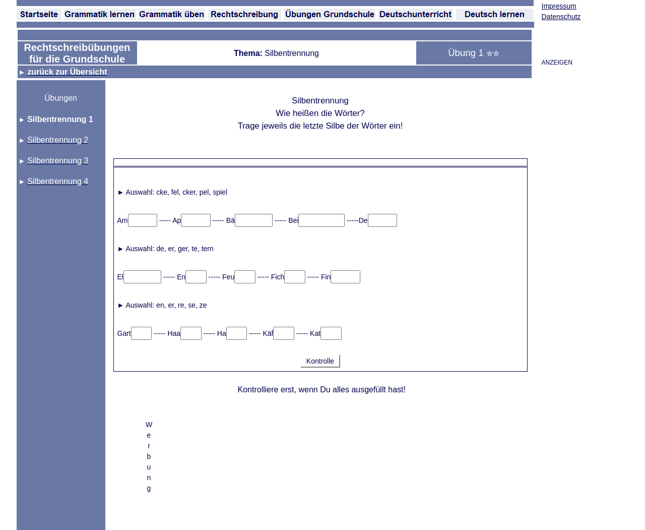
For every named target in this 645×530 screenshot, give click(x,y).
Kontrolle (320, 361)
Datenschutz (561, 17)
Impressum (559, 6)
